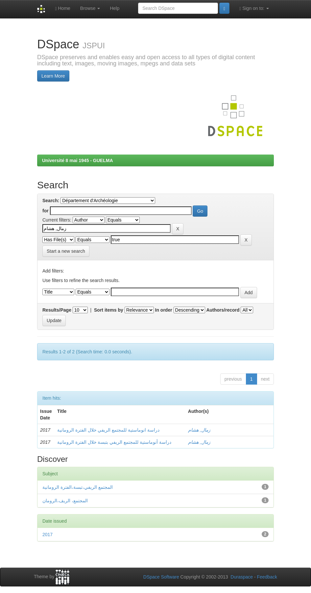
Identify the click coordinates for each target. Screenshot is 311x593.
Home (62, 8)
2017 (47, 534)
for (45, 210)
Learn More (53, 76)
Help (114, 8)
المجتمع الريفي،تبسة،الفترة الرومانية (77, 487)
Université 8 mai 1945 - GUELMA (77, 160)
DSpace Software (161, 577)
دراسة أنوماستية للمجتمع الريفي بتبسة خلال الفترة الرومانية (114, 442)
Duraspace (241, 577)
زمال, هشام (199, 430)
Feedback (267, 577)
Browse (90, 8)
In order (163, 310)
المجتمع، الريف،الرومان (65, 500)
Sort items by (108, 310)
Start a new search (66, 251)
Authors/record (222, 310)
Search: (50, 200)
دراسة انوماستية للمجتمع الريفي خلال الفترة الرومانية (108, 430)
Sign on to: (254, 8)
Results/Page (56, 310)
